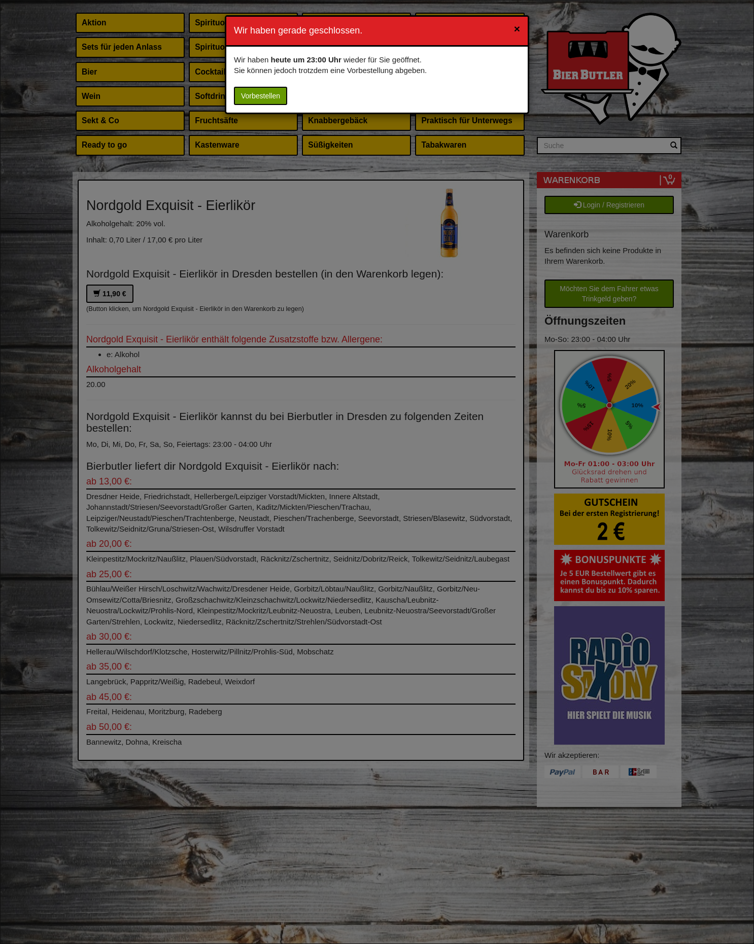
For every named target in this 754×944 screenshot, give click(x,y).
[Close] (517, 28)
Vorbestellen (260, 96)
